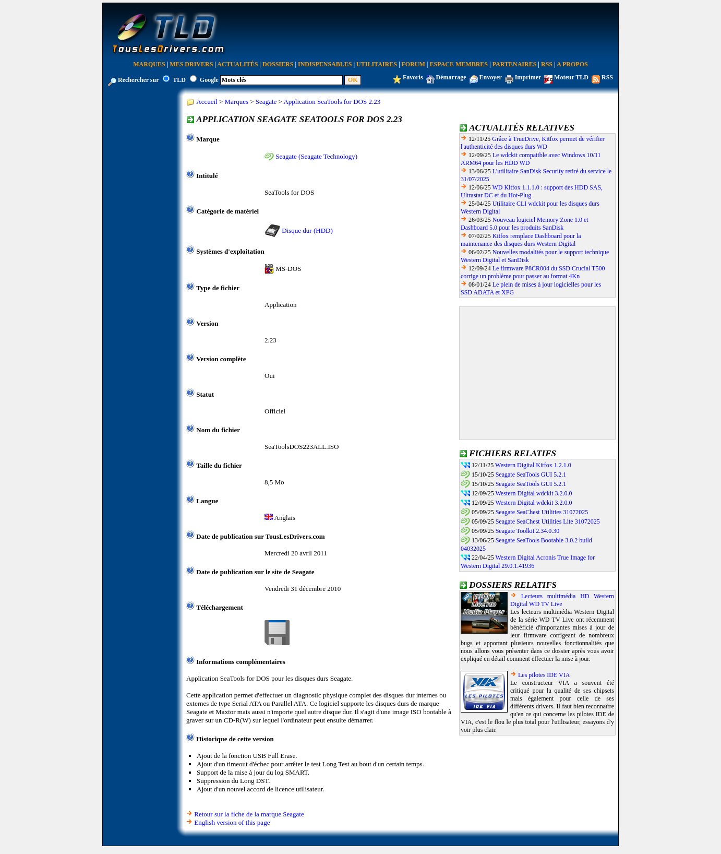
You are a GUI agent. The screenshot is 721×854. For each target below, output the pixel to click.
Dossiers (277, 64)
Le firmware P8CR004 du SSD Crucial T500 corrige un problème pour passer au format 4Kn (533, 272)
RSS (546, 64)
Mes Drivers (191, 64)
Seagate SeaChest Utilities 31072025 (542, 512)
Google (209, 80)
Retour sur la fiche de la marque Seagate (249, 814)
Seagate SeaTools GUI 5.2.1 (531, 474)
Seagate (266, 101)
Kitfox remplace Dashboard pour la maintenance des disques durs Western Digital (521, 239)
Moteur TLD (571, 77)
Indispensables (325, 64)
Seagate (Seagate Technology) (316, 156)
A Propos (572, 64)
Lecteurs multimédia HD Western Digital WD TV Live (562, 600)
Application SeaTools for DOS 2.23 (331, 101)
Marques (149, 64)
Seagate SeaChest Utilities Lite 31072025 (548, 521)
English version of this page (232, 822)
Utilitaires (376, 64)
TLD (179, 80)
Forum (413, 64)
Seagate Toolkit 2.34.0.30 (528, 531)
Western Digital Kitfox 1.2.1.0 (533, 465)
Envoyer (490, 77)
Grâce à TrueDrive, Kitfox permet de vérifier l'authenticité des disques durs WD (533, 142)
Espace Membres (459, 64)
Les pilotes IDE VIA (544, 675)
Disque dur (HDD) (307, 230)
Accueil (206, 101)
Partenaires (514, 64)
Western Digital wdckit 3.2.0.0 (533, 493)
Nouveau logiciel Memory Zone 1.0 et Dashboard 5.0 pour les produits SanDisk (524, 223)
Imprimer (528, 77)
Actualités (237, 64)
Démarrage (451, 77)
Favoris (413, 77)
